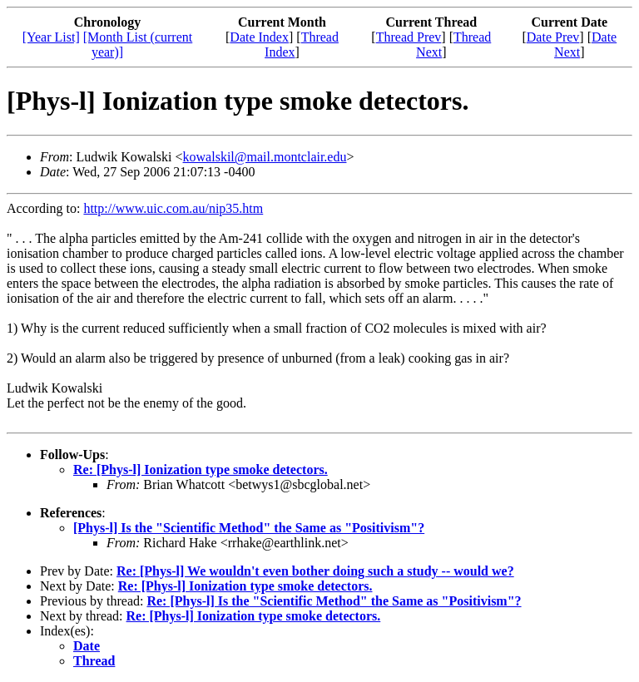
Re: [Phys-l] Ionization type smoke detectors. (200, 469)
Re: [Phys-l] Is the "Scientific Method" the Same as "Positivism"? (333, 601)
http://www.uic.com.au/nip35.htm (173, 208)
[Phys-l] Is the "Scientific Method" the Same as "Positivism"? (248, 528)
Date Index (259, 37)
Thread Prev (409, 37)
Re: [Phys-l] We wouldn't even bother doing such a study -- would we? (315, 571)
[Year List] (51, 37)
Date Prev (553, 37)
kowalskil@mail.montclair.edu (265, 157)
